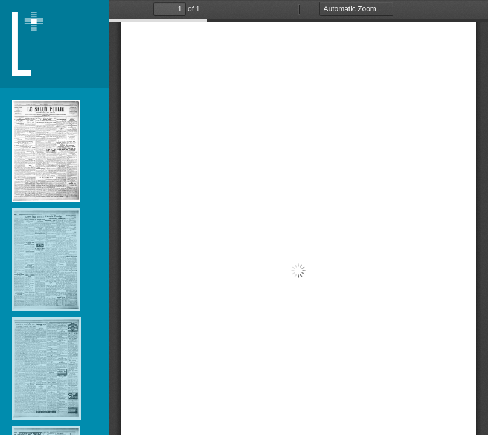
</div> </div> (298, 217)
